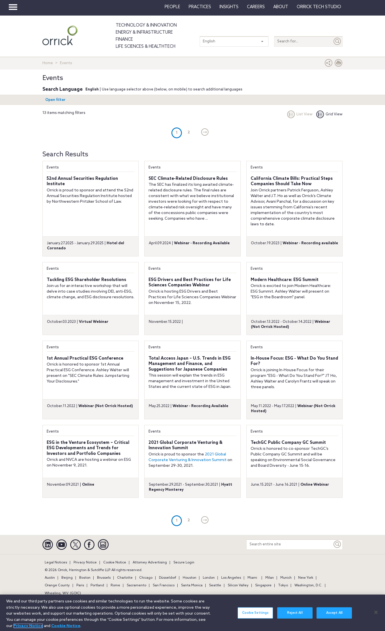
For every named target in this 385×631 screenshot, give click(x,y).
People (172, 7)
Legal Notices (56, 563)
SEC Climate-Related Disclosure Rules (188, 178)
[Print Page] (339, 64)
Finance (124, 39)
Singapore (263, 585)
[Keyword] (337, 544)
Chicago (145, 578)
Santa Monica (192, 585)
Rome (115, 585)
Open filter (55, 100)
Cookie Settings (255, 616)
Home (47, 63)
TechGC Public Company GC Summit (288, 442)
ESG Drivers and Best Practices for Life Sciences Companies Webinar (190, 282)
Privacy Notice (85, 563)
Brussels (104, 578)
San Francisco (164, 585)
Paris (80, 585)
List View (300, 114)
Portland (97, 585)
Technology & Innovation (146, 25)
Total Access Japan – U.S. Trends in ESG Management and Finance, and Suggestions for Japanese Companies (190, 364)
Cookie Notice (114, 563)
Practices (200, 7)
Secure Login (183, 563)
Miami (252, 578)
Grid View (329, 114)
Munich (286, 578)
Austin (50, 578)
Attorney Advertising (150, 563)
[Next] (204, 132)
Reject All (295, 616)
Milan (269, 578)
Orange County (57, 585)
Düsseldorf (167, 578)
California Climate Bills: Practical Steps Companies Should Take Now (292, 181)
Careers (256, 7)
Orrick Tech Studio (319, 7)
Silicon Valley (238, 585)
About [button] (280, 7)
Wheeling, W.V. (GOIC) (63, 593)
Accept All (334, 616)
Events (53, 167)
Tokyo (283, 585)
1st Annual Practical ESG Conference (85, 358)
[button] (329, 64)
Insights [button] (229, 7)
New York (305, 578)
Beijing (67, 578)
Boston (85, 578)
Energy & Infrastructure (144, 32)
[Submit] (337, 41)
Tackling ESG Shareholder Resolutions (86, 279)
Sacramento (136, 585)
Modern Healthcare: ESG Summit (285, 279)
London (209, 578)
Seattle (215, 585)
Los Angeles (231, 578)
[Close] (376, 615)
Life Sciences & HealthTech (145, 46)
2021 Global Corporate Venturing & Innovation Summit (185, 445)
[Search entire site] (289, 544)
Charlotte (125, 578)
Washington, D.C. (308, 585)
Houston (189, 578)
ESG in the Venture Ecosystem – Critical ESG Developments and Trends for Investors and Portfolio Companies (88, 448)
